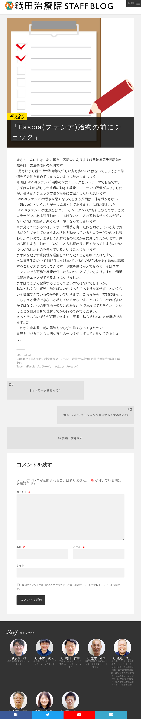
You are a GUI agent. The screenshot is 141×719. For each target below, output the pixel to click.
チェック (73, 366)
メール (79, 524)
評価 (87, 359)
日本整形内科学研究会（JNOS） (51, 359)
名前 (21, 524)
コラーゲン (46, 366)
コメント (24, 469)
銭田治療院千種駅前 (103, 359)
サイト (20, 542)
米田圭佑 (77, 359)
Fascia (31, 366)
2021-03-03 (24, 354)
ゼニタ (60, 366)
